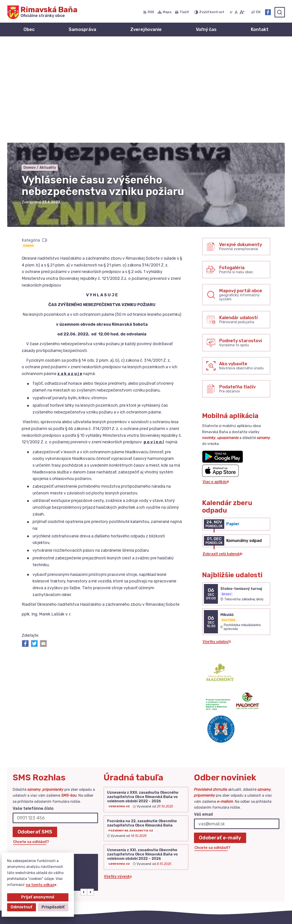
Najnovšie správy (42, 794)
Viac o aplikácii (216, 382)
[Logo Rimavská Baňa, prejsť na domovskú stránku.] (42, 12)
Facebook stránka (250, 887)
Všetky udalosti (217, 542)
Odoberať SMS (35, 732)
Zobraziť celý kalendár (223, 454)
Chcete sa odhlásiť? (31, 742)
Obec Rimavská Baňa (205, 912)
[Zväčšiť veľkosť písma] (241, 12)
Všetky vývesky (118, 776)
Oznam (28, 145)
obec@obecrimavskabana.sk (259, 882)
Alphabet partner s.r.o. (132, 912)
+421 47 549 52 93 (250, 877)
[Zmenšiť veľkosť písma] (231, 12)
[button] (83, 792)
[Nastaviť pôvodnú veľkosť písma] (236, 12)
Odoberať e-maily (220, 738)
